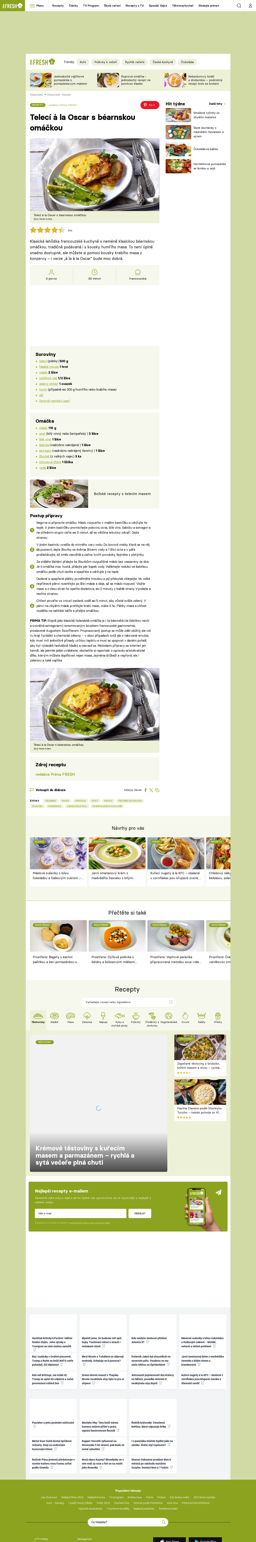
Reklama (39, 1500)
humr (43, 389)
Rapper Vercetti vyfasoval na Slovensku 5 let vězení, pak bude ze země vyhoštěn (103, 1394)
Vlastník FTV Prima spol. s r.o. (50, 1523)
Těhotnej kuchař (183, 5)
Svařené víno (121, 1452)
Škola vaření (112, 5)
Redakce (82, 1523)
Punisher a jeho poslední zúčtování (53, 1373)
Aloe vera (172, 1452)
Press (81, 1494)
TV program (116, 1446)
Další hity (216, 104)
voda (42, 468)
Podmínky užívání (43, 1511)
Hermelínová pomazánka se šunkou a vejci (209, 166)
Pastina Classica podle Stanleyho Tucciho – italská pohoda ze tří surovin (199, 1112)
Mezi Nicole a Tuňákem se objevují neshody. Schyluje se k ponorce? (103, 1309)
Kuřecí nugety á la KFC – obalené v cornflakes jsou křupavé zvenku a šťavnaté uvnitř (175, 876)
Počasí (161, 1446)
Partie (149, 1446)
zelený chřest (48, 384)
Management (85, 1488)
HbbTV (38, 1505)
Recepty (58, 5)
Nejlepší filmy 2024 (72, 1446)
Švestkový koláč (168, 1458)
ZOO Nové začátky (204, 1446)
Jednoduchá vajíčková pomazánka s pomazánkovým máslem (70, 80)
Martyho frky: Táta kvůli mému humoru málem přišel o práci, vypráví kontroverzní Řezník (100, 1376)
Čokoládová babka (205, 149)
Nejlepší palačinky (144, 1458)
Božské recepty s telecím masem (122, 494)
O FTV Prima (41, 1488)
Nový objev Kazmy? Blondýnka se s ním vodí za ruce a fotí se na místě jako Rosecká (103, 1412)
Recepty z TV (135, 5)
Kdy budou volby (179, 1446)
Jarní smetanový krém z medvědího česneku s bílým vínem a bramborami (112, 876)
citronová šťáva (50, 462)
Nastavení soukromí (88, 1529)
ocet (42, 434)
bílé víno (45, 439)
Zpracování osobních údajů (92, 1511)
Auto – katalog (55, 1452)
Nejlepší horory (96, 1446)
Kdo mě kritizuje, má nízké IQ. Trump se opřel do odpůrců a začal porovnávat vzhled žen (52, 1328)
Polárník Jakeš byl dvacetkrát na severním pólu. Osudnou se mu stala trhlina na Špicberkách (151, 1310)
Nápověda (83, 1517)
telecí (43, 361)
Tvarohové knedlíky (118, 1458)
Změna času (135, 1446)
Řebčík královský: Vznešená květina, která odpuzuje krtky (151, 1373)
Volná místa (40, 1494)
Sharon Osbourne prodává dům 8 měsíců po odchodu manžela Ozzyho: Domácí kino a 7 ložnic (152, 1412)
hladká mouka (49, 367)
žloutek (44, 456)
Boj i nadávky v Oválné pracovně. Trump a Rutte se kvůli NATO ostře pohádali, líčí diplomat (52, 1310)
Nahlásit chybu (42, 1529)
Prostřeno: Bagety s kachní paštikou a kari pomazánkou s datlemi (55, 960)
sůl (41, 395)
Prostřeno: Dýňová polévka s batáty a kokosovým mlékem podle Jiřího (113, 960)
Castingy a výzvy (86, 1500)
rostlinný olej (48, 378)
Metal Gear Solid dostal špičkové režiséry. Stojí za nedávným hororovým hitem (52, 1394)
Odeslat (140, 1162)
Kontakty (82, 1505)
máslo (43, 372)
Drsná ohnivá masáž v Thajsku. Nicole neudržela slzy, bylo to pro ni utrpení (103, 1328)
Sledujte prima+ (209, 5)
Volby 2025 (103, 1452)
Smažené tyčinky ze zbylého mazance (206, 115)
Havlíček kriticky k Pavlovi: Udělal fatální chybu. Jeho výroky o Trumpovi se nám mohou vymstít (52, 1293)
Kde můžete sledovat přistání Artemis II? (149, 1289)
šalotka (44, 445)
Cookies (38, 1517)
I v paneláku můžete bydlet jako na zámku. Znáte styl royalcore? (152, 1392)
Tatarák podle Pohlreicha (148, 1452)
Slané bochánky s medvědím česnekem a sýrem (208, 132)
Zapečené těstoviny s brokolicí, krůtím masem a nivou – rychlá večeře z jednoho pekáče (198, 1068)
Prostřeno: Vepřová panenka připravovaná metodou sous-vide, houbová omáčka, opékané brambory (175, 960)
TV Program (91, 5)
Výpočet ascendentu (90, 1458)
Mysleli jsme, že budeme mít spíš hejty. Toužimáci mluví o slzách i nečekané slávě (101, 1291)
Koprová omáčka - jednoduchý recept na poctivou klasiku (135, 80)
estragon (45, 451)
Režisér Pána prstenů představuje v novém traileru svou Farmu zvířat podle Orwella (53, 1412)
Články (73, 5)
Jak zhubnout (49, 1446)
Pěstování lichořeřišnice (196, 1452)
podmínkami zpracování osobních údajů (90, 1172)
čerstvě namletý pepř (54, 401)
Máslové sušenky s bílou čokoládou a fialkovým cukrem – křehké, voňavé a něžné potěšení (57, 876)
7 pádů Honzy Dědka (80, 1452)
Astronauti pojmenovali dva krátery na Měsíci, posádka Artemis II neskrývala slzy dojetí (153, 1328)
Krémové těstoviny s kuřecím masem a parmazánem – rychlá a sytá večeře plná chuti (85, 1098)
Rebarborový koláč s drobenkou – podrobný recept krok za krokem (205, 80)
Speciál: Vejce (158, 5)
